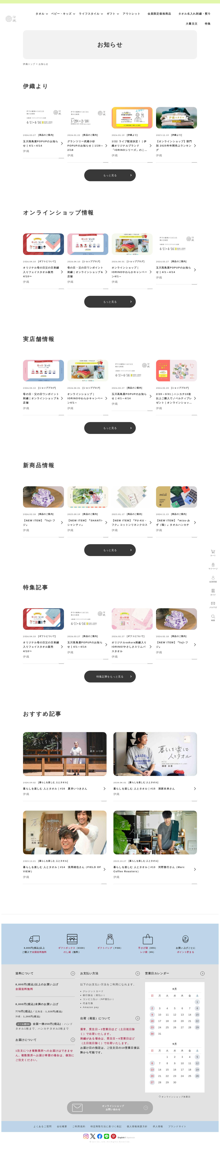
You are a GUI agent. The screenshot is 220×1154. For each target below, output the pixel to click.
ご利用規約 (78, 1126)
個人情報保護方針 (137, 1126)
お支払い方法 (89, 973)
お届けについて (26, 1039)
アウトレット (131, 13)
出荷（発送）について (95, 1018)
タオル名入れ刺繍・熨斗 (194, 13)
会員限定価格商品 (159, 13)
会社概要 (62, 1126)
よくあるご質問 (43, 1126)
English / (122, 1138)
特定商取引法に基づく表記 (106, 1126)
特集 (208, 23)
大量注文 (191, 23)
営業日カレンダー (157, 973)
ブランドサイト (177, 1126)
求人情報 (158, 1126)
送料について (24, 973)
